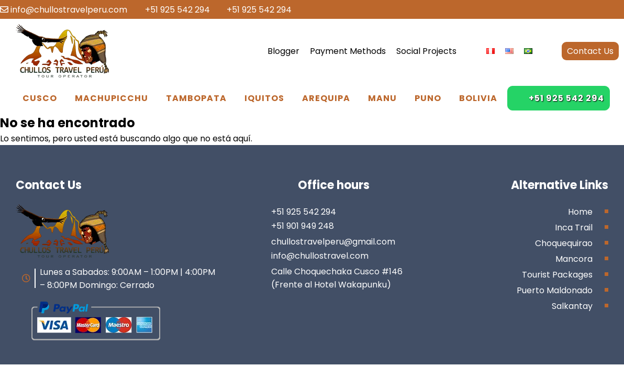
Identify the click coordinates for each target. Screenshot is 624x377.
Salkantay (572, 306)
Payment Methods (348, 51)
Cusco (40, 98)
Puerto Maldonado (555, 290)
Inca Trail (574, 227)
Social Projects (426, 51)
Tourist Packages (557, 275)
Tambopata (196, 98)
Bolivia (478, 98)
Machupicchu (111, 98)
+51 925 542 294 (172, 10)
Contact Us (590, 51)
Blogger (283, 51)
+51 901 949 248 (302, 226)
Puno (428, 98)
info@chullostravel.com (320, 256)
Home (580, 212)
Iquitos (264, 98)
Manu (382, 98)
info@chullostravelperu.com (63, 10)
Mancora (574, 259)
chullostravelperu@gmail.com (333, 242)
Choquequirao (564, 243)
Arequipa (326, 98)
